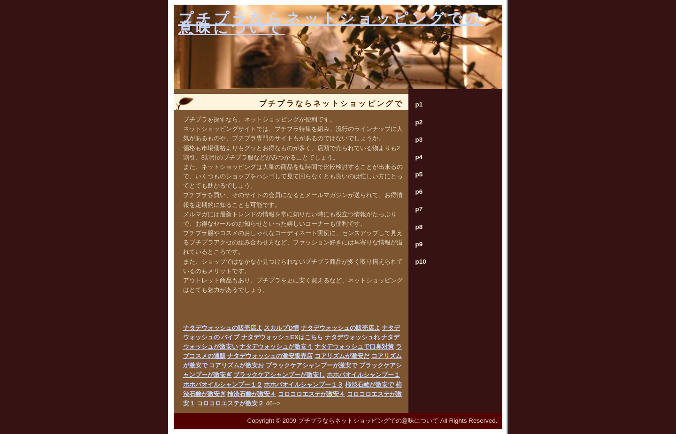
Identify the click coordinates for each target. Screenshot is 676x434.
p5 (419, 174)
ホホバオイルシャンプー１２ (222, 384)
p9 (419, 244)
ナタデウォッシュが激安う (276, 346)
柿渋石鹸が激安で (369, 384)
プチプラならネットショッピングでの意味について (330, 23)
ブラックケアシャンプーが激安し (279, 374)
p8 (419, 226)
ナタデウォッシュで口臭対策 (354, 346)
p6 (419, 191)
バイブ (230, 337)
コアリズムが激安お (236, 365)
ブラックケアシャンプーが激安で (311, 365)
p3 (419, 139)
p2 (419, 122)
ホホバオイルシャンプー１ (363, 374)
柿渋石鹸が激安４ (251, 393)
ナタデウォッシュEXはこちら (282, 337)
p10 (420, 261)
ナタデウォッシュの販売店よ (222, 327)
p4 (419, 156)
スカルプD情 (281, 327)
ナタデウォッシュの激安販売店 (270, 355)
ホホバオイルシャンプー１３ (303, 384)
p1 (419, 104)
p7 (419, 209)
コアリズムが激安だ (342, 355)
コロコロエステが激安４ (311, 393)
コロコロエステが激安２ (230, 403)
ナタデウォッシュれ (352, 337)
